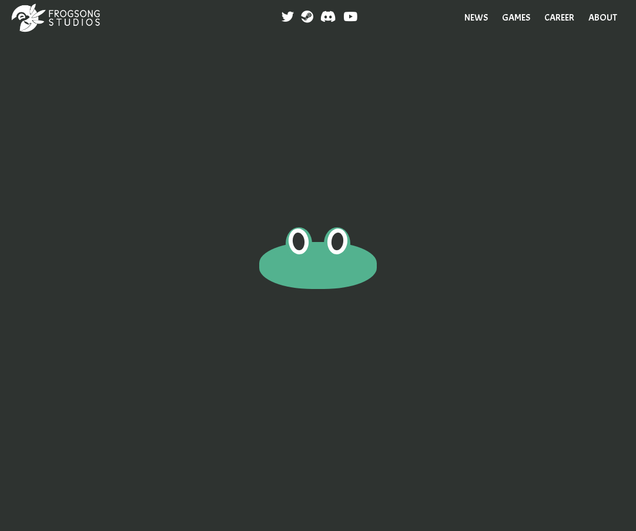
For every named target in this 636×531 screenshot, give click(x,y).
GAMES (516, 17)
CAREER (559, 17)
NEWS (476, 17)
